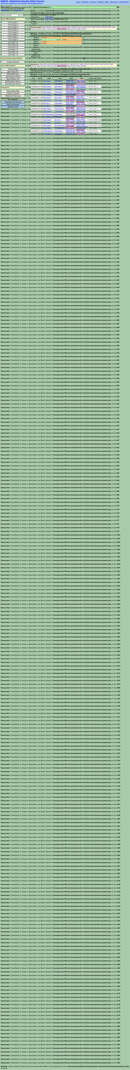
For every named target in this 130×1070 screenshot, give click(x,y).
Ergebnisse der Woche (13, 102)
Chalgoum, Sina (81, 85)
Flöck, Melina (80, 80)
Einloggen (5, 10)
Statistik (100, 2)
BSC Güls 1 (47, 81)
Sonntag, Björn (80, 128)
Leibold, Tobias (70, 106)
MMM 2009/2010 (56, 27)
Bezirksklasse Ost (12, 79)
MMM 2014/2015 (106, 27)
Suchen (93, 2)
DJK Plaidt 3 (49, 19)
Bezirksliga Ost (13, 71)
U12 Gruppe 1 (13, 22)
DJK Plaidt (49, 17)
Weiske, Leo (70, 83)
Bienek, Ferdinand (81, 126)
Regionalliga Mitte (12, 91)
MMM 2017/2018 (51, 29)
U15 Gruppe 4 (13, 32)
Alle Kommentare (13, 104)
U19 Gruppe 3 (13, 39)
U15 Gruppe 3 (13, 30)
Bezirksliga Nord (13, 74)
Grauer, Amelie (80, 111)
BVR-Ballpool (13, 99)
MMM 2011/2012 (76, 27)
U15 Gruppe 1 (13, 25)
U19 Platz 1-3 (13, 50)
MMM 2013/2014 (96, 27)
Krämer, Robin (70, 117)
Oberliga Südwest (13, 93)
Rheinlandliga (13, 69)
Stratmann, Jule (81, 108)
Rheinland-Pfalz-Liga (13, 96)
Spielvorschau (13, 107)
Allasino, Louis (80, 120)
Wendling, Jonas (71, 93)
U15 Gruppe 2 (13, 27)
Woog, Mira (69, 80)
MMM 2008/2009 (46, 27)
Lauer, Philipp (70, 102)
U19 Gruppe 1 (13, 34)
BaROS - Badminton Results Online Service (22, 1)
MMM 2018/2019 (61, 29)
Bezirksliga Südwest (13, 76)
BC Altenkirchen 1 (49, 114)
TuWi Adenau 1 (59, 109)
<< (32, 7)
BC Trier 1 (47, 103)
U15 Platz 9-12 (13, 47)
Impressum (114, 2)
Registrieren (18, 10)
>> (51, 7)
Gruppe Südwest (13, 62)
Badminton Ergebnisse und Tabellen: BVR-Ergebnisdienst (21, 3)
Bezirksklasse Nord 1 (13, 81)
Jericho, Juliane (71, 82)
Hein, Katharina (81, 87)
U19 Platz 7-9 (13, 55)
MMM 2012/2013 (86, 27)
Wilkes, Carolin (81, 82)
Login (78, 2)
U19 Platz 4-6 (13, 52)
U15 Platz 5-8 (13, 45)
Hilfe (106, 2)
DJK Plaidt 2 (58, 86)
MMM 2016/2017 (42, 29)
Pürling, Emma (80, 109)
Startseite (85, 2)
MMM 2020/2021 (81, 29)
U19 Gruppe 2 (13, 37)
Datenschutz (123, 2)
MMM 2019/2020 (71, 29)
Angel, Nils (69, 104)
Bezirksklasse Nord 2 (13, 84)
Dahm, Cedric (80, 119)
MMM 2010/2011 (66, 27)
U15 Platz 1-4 (13, 42)
